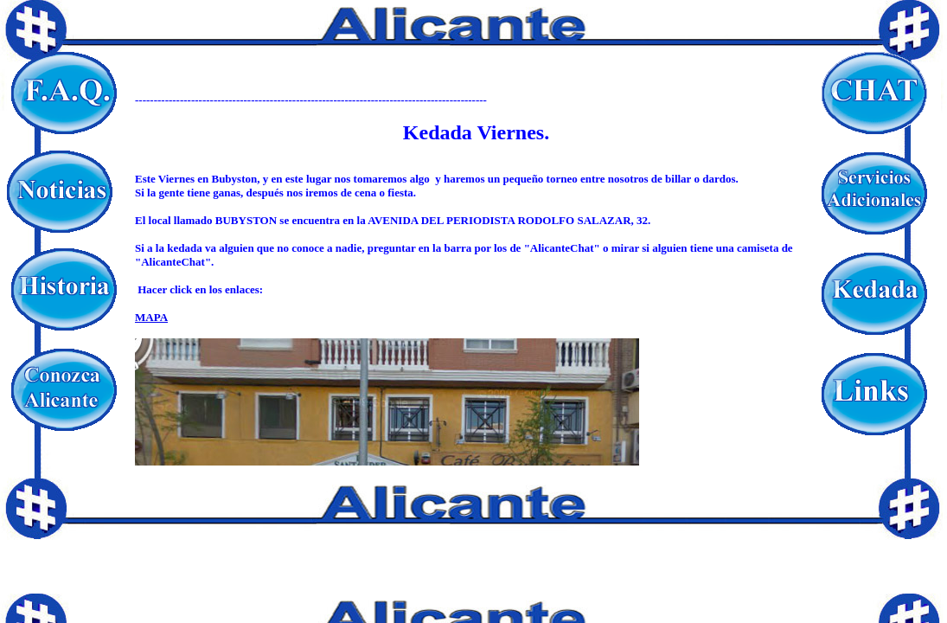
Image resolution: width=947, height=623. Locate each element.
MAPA (151, 317)
